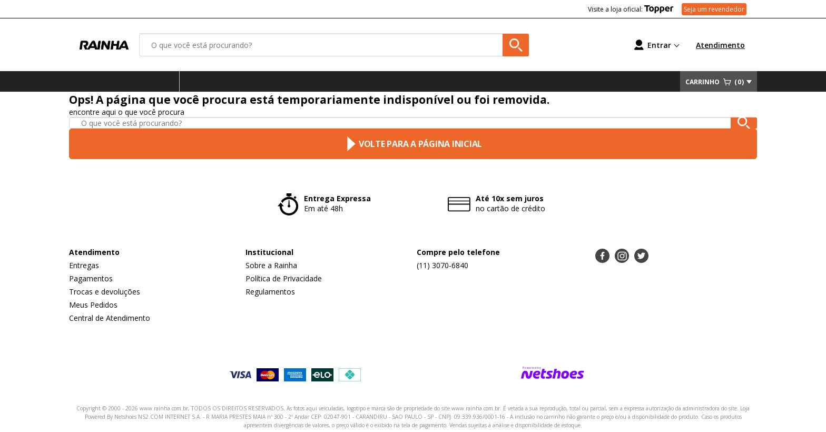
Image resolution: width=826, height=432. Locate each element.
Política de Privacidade (283, 278)
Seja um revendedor (714, 9)
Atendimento (720, 45)
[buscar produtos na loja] (516, 45)
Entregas (84, 265)
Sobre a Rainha (271, 265)
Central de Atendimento (109, 318)
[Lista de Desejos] (580, 45)
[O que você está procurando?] (334, 45)
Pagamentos (91, 278)
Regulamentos (270, 292)
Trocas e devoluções (104, 292)
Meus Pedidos (93, 305)
